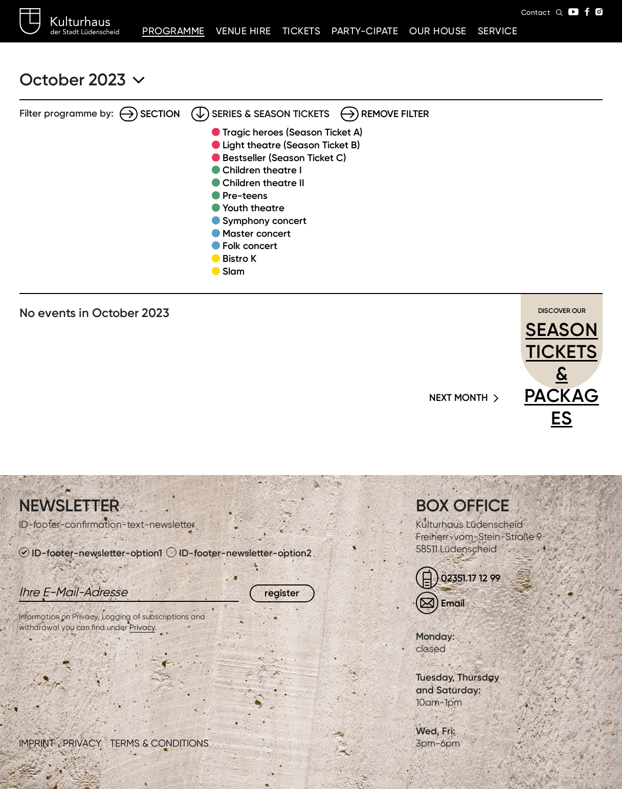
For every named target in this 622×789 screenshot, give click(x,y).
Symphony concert (264, 221)
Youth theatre (253, 208)
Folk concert (250, 246)
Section (160, 114)
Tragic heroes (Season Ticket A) (293, 132)
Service (498, 31)
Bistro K (239, 258)
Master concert (257, 233)
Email (452, 603)
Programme (173, 31)
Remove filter (395, 114)
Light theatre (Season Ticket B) (291, 145)
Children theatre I (262, 170)
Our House (437, 31)
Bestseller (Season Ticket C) (284, 158)
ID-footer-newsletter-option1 (92, 553)
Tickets (301, 31)
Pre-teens (245, 195)
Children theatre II (263, 183)
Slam (234, 271)
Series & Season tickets (270, 114)
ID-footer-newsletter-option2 (239, 553)
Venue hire (243, 31)
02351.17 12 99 (470, 578)
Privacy (142, 627)
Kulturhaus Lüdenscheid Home (69, 21)
